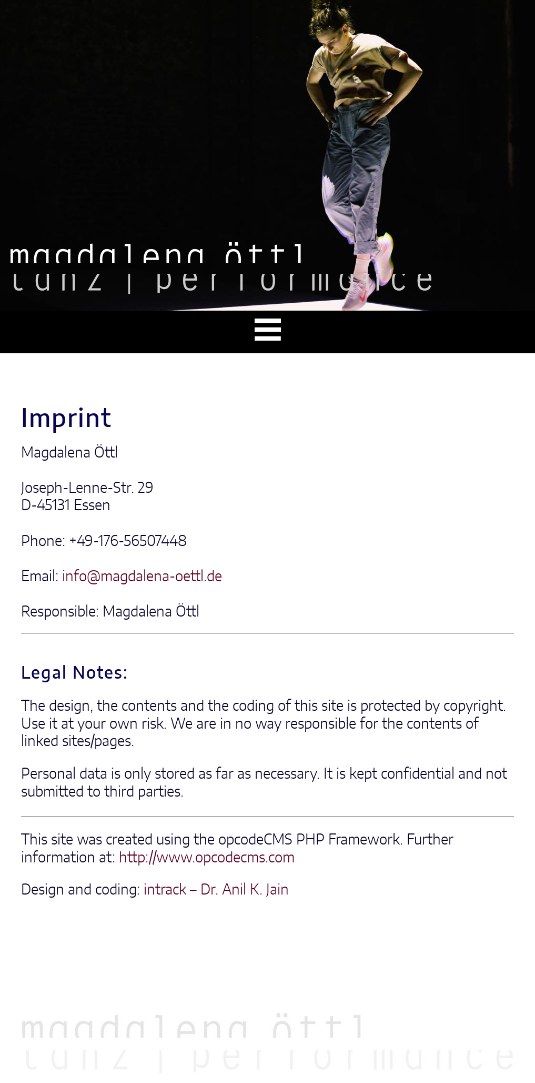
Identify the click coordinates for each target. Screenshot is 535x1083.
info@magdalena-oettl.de (142, 577)
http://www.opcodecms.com (207, 858)
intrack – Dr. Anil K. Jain (216, 890)
